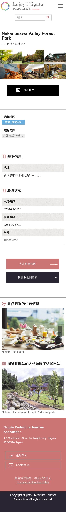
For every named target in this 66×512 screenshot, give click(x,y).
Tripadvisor (11, 239)
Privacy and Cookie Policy (33, 482)
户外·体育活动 (11, 135)
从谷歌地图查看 (27, 277)
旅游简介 (21, 455)
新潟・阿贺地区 (13, 122)
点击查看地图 (27, 263)
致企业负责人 (42, 478)
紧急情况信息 (23, 478)
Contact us (22, 464)
